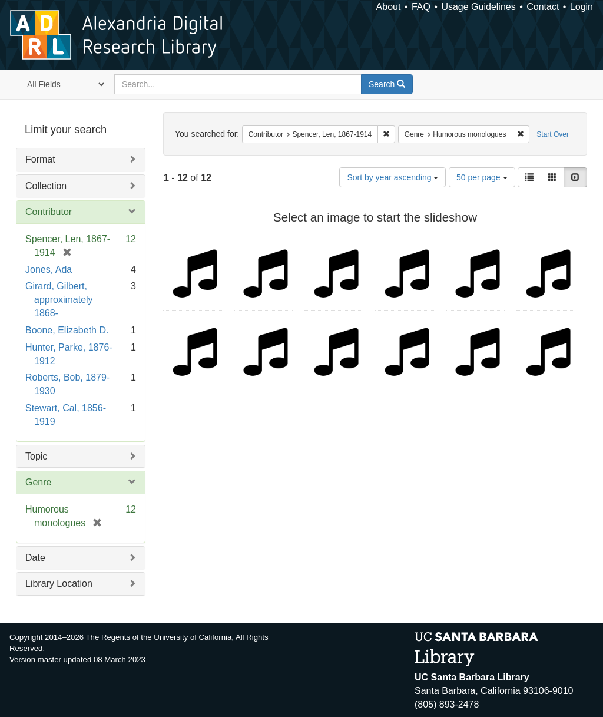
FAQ (421, 7)
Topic (36, 456)
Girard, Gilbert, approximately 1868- (59, 299)
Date (35, 558)
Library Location (58, 584)
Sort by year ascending (392, 177)
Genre (38, 482)
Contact (542, 7)
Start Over (552, 134)
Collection (46, 186)
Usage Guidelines (478, 7)
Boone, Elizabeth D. (66, 330)
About (388, 7)
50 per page (482, 177)
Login (581, 7)
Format (40, 159)
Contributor (48, 212)
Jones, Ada (48, 270)
